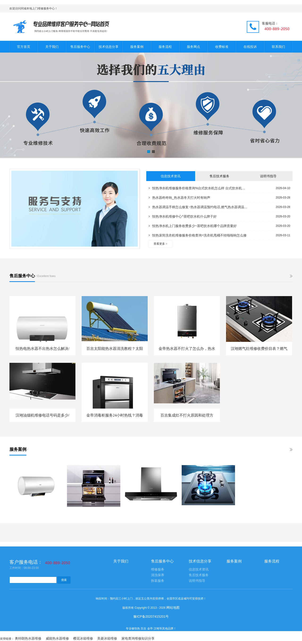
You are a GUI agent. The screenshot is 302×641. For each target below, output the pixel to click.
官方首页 (23, 47)
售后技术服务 (219, 176)
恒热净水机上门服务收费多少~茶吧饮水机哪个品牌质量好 (193, 226)
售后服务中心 (80, 47)
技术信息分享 (108, 47)
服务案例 (136, 47)
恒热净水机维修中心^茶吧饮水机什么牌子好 (183, 216)
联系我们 (278, 47)
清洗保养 (157, 575)
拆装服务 (157, 581)
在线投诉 (250, 47)
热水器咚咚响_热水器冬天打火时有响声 (179, 197)
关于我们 (52, 47)
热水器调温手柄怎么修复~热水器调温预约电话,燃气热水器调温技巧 (198, 207)
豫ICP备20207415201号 (151, 616)
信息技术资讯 (170, 176)
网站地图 (173, 607)
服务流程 (165, 47)
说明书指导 (268, 176)
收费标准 (221, 47)
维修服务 (157, 569)
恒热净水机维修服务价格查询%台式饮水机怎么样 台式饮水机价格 (198, 188)
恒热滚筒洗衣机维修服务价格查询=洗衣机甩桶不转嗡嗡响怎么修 (198, 235)
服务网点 (193, 47)
